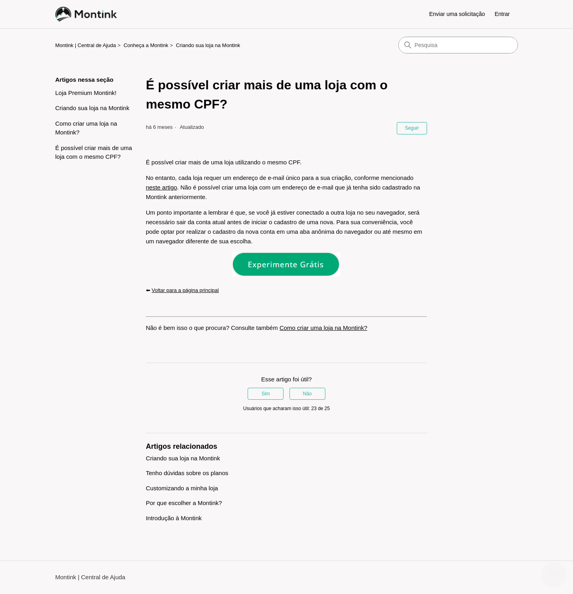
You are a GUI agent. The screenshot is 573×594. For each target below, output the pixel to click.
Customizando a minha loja (182, 488)
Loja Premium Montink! (85, 92)
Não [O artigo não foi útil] (307, 394)
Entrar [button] (502, 14)
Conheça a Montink (146, 45)
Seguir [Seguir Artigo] (412, 128)
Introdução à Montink (174, 518)
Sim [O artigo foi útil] (266, 394)
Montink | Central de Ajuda (85, 45)
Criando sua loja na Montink (208, 45)
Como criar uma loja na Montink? (86, 128)
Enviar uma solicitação (457, 14)
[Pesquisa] (458, 45)
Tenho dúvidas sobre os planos (187, 473)
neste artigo (161, 187)
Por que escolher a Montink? (184, 502)
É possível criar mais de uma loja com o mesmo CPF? (93, 152)
